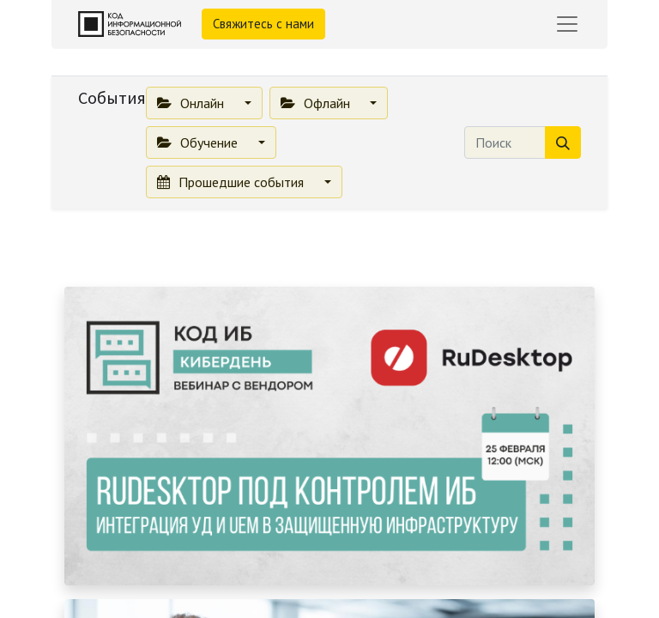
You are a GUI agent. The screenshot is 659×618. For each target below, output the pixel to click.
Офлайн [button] (317, 103)
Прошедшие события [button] (232, 182)
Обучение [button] (199, 142)
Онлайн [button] (192, 103)
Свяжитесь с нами (263, 23)
